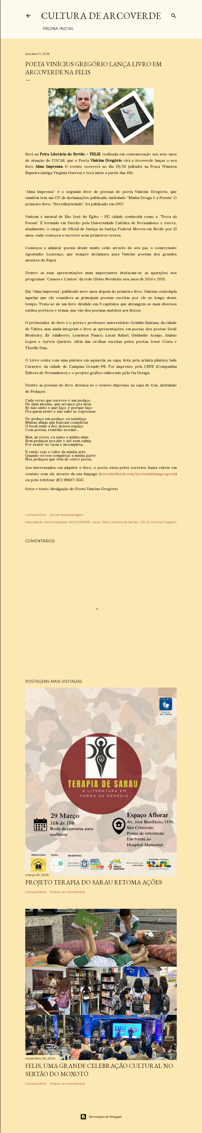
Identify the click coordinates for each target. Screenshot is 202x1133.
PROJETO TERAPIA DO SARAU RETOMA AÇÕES (93, 882)
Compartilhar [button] (35, 515)
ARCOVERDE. (80, 522)
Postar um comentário (67, 892)
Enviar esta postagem (66, 515)
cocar (96, 522)
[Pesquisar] (173, 14)
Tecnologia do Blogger (101, 1117)
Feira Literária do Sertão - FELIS (125, 522)
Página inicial (58, 28)
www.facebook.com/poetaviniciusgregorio (137, 473)
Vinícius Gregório (163, 522)
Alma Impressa (55, 522)
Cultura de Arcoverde (101, 15)
